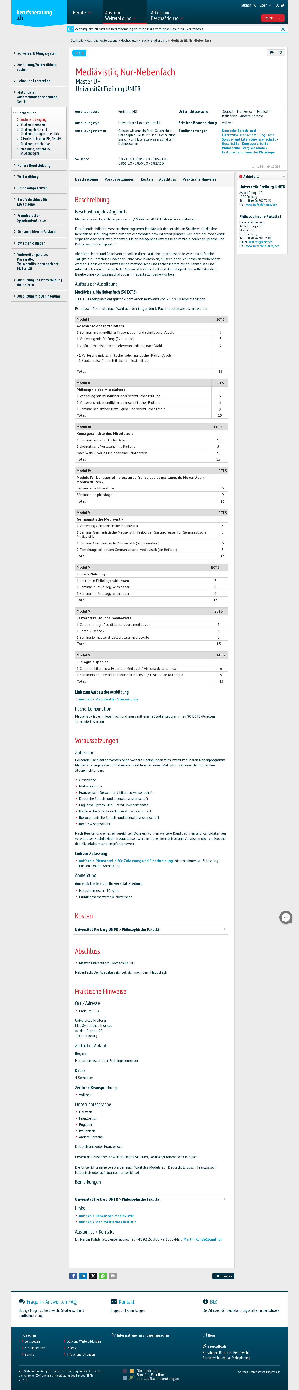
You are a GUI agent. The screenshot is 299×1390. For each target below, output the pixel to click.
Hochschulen (129, 40)
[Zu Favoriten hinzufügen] (280, 53)
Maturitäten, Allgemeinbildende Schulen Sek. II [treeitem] (37, 97)
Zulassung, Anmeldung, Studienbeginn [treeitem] (35, 151)
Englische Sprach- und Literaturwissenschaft (249, 137)
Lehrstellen (32, 1341)
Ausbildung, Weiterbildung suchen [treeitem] (37, 67)
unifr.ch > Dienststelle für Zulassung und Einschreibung (126, 860)
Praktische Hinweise (200, 179)
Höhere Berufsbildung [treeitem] (33, 165)
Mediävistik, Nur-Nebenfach (191, 40)
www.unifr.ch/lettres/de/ (262, 246)
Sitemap (243, 1371)
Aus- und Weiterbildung (102, 40)
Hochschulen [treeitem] (26, 113)
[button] (73, 1276)
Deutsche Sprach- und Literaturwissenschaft (239, 132)
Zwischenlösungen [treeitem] (31, 243)
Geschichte (230, 143)
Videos (71, 1348)
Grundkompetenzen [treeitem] (32, 188)
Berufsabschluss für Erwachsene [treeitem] (32, 202)
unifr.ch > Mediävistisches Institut (107, 1222)
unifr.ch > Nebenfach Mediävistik (106, 1215)
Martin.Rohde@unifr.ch (202, 1239)
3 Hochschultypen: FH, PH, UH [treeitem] (40, 138)
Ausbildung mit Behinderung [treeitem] (38, 296)
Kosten (147, 179)
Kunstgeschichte (255, 143)
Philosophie (231, 148)
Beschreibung (86, 179)
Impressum (273, 1371)
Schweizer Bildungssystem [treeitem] (37, 53)
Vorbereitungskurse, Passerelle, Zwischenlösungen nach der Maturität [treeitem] (37, 261)
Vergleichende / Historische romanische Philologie (248, 150)
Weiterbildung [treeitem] (28, 176)
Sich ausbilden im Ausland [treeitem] (36, 231)
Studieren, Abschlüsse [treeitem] (35, 144)
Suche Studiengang (154, 40)
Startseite (77, 40)
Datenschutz (257, 1371)
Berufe (29, 1354)
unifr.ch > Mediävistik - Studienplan (108, 699)
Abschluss (167, 179)
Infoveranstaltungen (81, 1354)
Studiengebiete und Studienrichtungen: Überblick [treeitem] (39, 131)
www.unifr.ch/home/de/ (261, 205)
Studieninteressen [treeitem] (32, 124)
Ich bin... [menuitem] (273, 18)
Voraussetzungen (119, 179)
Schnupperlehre (35, 1348)
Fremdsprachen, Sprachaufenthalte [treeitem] (31, 218)
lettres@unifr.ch (260, 242)
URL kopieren (223, 1276)
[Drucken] (271, 53)
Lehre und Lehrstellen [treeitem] (33, 80)
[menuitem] (86, 12)
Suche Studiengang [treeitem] (33, 119)
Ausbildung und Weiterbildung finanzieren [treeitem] (39, 282)
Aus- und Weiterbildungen (84, 1341)
